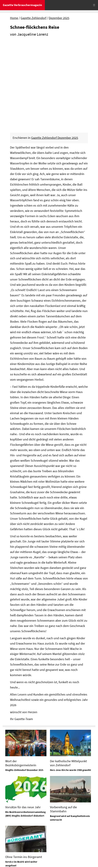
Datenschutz (28, 848)
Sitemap (8, 854)
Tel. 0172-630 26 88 (62, 817)
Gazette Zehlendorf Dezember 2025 (54, 51)
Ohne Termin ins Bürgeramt (23, 770)
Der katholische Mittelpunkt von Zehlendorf (68, 676)
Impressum (10, 848)
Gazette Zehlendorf (33, 18)
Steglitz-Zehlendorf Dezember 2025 (24, 683)
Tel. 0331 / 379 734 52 (64, 800)
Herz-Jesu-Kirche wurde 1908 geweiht (70, 683)
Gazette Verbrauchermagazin (22, 5)
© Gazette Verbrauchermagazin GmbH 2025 (31, 861)
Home (14, 18)
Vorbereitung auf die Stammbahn (63, 722)
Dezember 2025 (59, 18)
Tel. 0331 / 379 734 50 (17, 818)
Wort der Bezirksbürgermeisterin (20, 676)
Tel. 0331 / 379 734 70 (64, 834)
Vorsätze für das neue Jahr (23, 720)
